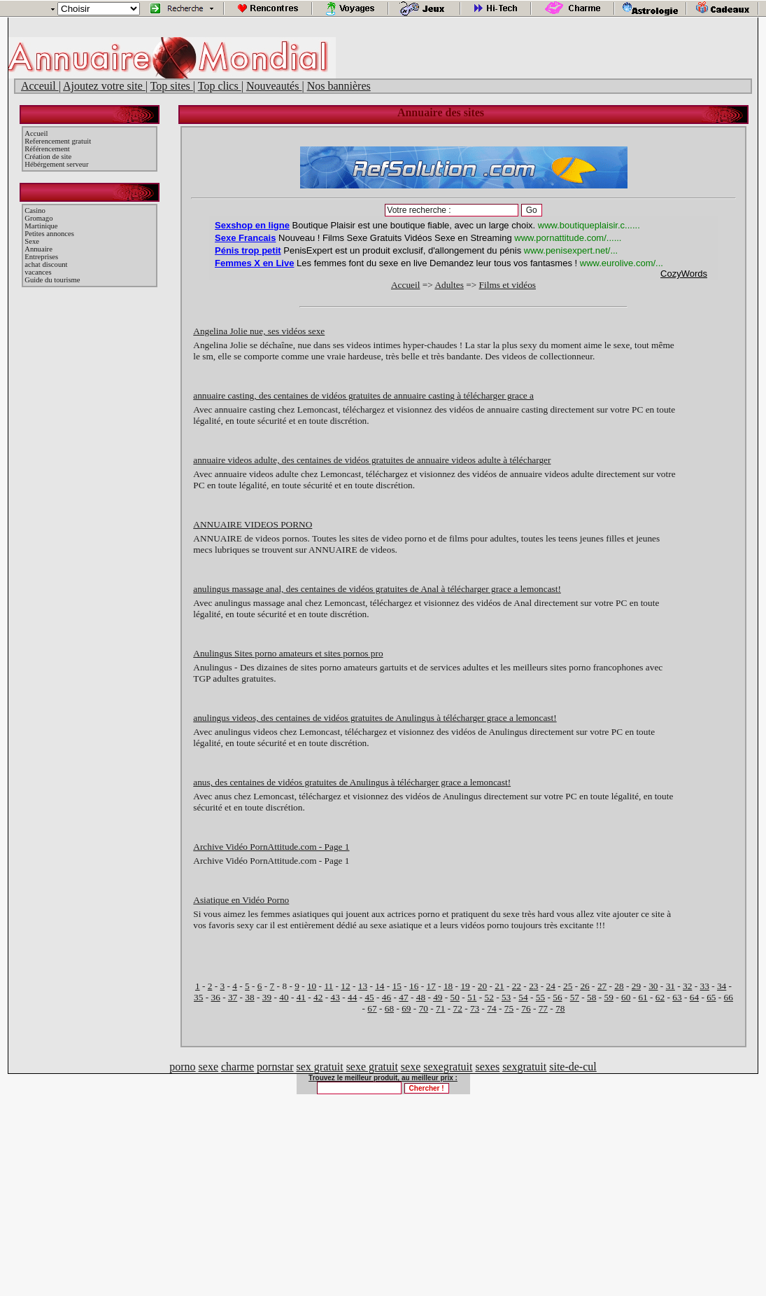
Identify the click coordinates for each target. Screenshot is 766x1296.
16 (413, 986)
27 (602, 986)
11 (328, 986)
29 (636, 986)
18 (448, 986)
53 (506, 997)
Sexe (31, 241)
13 (362, 986)
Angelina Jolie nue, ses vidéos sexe (259, 331)
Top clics (219, 86)
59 (608, 997)
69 (406, 1008)
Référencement (47, 149)
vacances (37, 272)
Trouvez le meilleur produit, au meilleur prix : (383, 1078)
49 (437, 997)
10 (311, 986)
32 (687, 986)
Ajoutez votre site (104, 86)
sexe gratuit (372, 1067)
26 (584, 986)
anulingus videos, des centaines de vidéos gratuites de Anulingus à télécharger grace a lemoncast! (374, 717)
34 (721, 986)
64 (694, 997)
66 (728, 997)
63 (676, 997)
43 (335, 997)
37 (232, 997)
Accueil (36, 133)
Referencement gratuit (57, 141)
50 (455, 997)
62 (660, 997)
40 (283, 997)
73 (474, 1008)
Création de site (47, 156)
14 (379, 986)
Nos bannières (339, 86)
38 (249, 997)
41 (301, 997)
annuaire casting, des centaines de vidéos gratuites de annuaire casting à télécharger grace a (363, 395)
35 (198, 997)
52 (488, 997)
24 (550, 986)
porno (182, 1067)
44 (352, 997)
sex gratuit (320, 1067)
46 (386, 997)
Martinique (40, 226)
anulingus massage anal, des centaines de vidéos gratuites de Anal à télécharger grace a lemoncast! (377, 589)
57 (574, 997)
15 (397, 986)
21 (499, 986)
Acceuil (40, 86)
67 (371, 1008)
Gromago (38, 218)
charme (237, 1067)
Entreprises (41, 257)
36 (215, 997)
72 (457, 1008)
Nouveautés (274, 86)
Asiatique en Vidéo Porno (241, 900)
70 (423, 1008)
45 (369, 997)
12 (345, 986)
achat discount (45, 264)
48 (420, 997)
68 (389, 1008)
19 (464, 986)
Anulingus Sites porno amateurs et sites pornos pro (288, 653)
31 (670, 986)
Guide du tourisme (52, 280)
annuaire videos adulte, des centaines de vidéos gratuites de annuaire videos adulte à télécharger (372, 460)
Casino (34, 210)
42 (317, 997)
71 (440, 1008)
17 (431, 986)
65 (711, 997)
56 (557, 997)
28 (618, 986)
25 (567, 986)
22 (516, 986)
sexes (487, 1067)
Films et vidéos (507, 285)
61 (642, 997)
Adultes (448, 285)
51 (471, 997)
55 (540, 997)
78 (560, 1008)
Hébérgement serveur (56, 164)
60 (625, 997)
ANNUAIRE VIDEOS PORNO (252, 524)
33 (704, 986)
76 (525, 1008)
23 (533, 986)
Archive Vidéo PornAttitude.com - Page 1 (271, 846)
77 (543, 1008)
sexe (208, 1067)
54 (522, 997)
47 (403, 997)
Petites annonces (49, 233)
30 (653, 986)
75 (508, 1008)
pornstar (275, 1067)
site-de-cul (573, 1067)
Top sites (171, 86)
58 (591, 997)
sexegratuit (447, 1067)
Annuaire (38, 249)
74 (491, 1008)
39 (266, 997)
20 (482, 986)
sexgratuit (524, 1067)
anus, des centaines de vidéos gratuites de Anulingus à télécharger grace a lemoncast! (352, 782)
